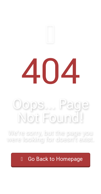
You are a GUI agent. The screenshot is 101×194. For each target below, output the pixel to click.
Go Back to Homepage (51, 159)
